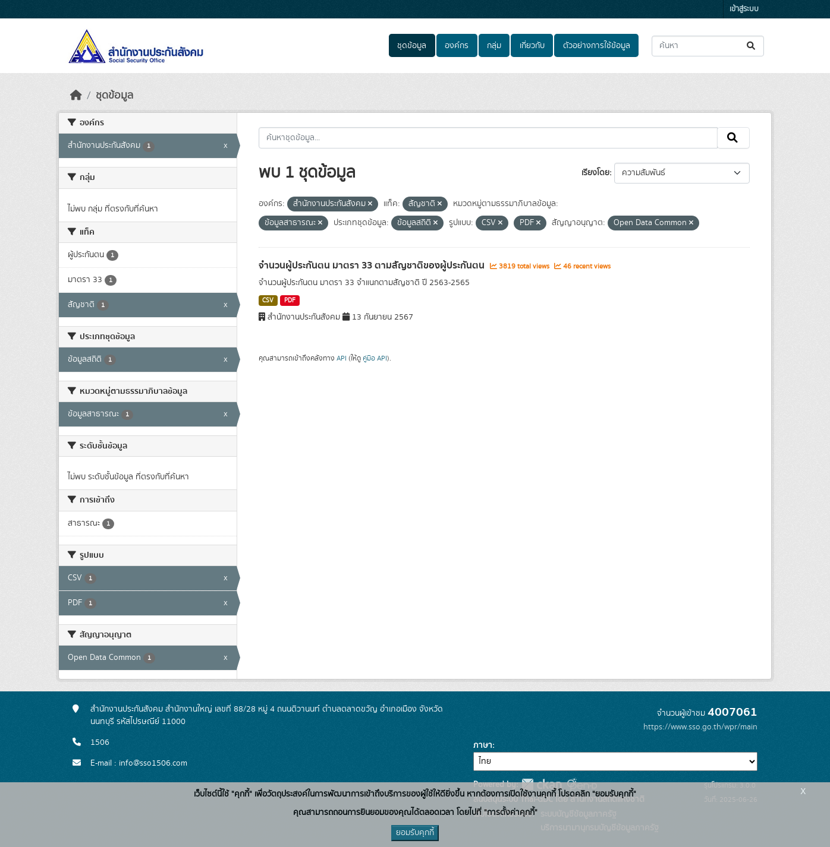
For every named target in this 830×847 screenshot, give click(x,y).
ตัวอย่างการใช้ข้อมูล (596, 46)
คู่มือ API (375, 358)
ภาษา (482, 745)
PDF (289, 300)
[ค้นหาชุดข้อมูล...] (708, 46)
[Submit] (752, 46)
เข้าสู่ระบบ (744, 9)
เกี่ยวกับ (532, 46)
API (342, 358)
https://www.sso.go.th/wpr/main (700, 727)
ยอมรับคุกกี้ (415, 833)
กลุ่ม (494, 46)
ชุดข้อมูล (411, 46)
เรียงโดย (595, 173)
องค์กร (457, 46)
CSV (267, 300)
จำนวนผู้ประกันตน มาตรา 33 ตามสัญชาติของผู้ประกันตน (373, 265)
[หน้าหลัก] (76, 95)
